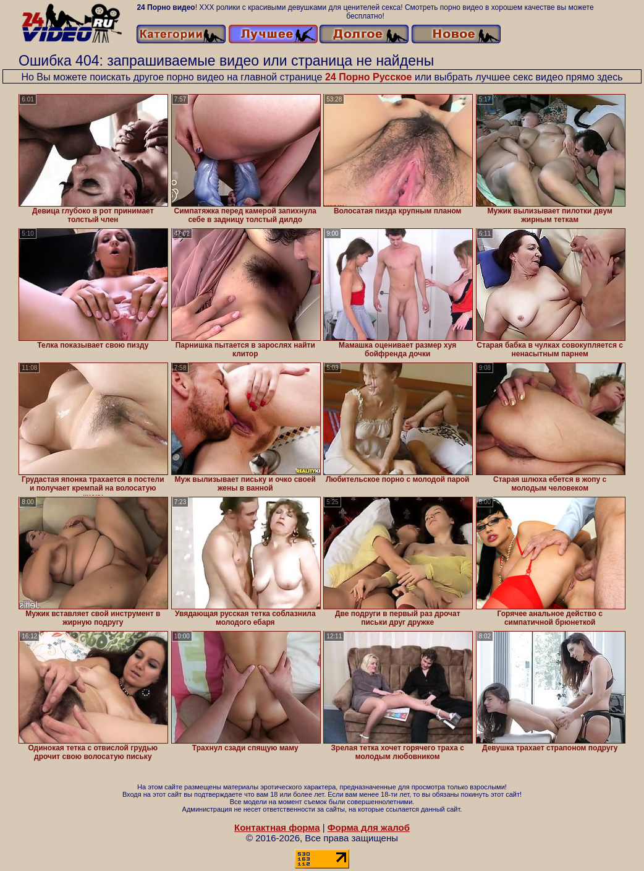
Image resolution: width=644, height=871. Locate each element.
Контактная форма (277, 827)
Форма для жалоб (369, 827)
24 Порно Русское (368, 77)
